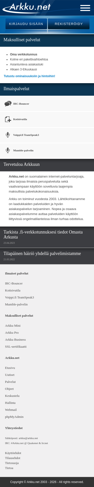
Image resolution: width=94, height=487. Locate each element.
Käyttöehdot (13, 453)
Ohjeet (9, 389)
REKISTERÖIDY (69, 24)
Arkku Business (15, 339)
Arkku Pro (12, 332)
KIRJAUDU (26, 24)
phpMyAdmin (14, 417)
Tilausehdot (12, 458)
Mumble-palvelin (18, 150)
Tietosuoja (12, 463)
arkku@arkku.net (28, 438)
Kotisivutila (15, 119)
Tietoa (9, 468)
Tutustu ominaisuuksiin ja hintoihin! (29, 76)
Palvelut (10, 382)
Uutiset (10, 375)
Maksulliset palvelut (22, 39)
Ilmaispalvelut (16, 88)
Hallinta (10, 403)
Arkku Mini (13, 325)
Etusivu (10, 368)
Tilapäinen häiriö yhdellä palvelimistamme (42, 253)
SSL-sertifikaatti (16, 346)
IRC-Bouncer (16, 103)
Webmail (11, 410)
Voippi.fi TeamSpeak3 (21, 135)
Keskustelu (12, 396)
